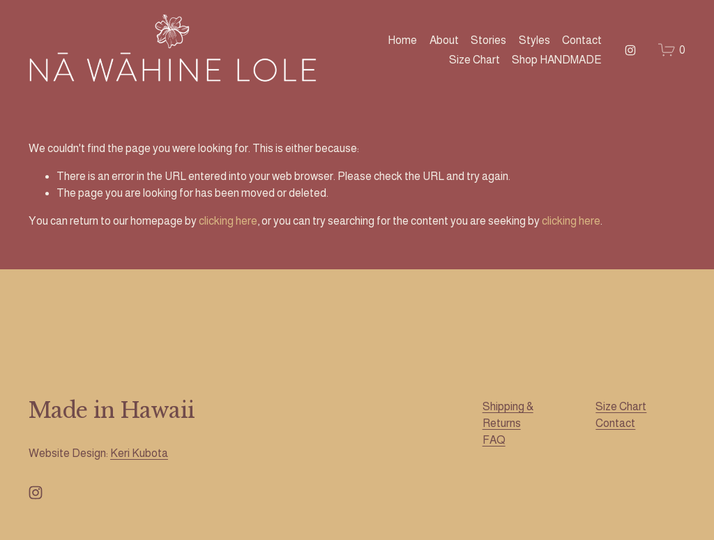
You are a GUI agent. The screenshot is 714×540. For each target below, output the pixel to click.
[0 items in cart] (671, 50)
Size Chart (474, 60)
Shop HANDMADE (557, 60)
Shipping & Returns (508, 414)
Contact (582, 40)
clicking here (228, 221)
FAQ (494, 440)
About (444, 40)
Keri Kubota (139, 453)
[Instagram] (630, 50)
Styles (534, 40)
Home (402, 40)
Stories (488, 40)
